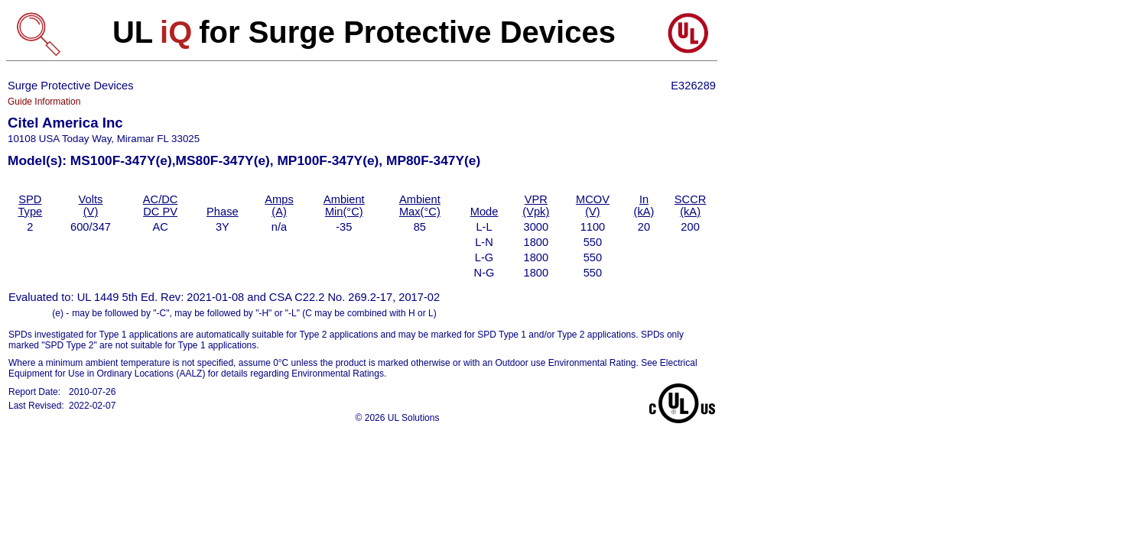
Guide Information (44, 101)
